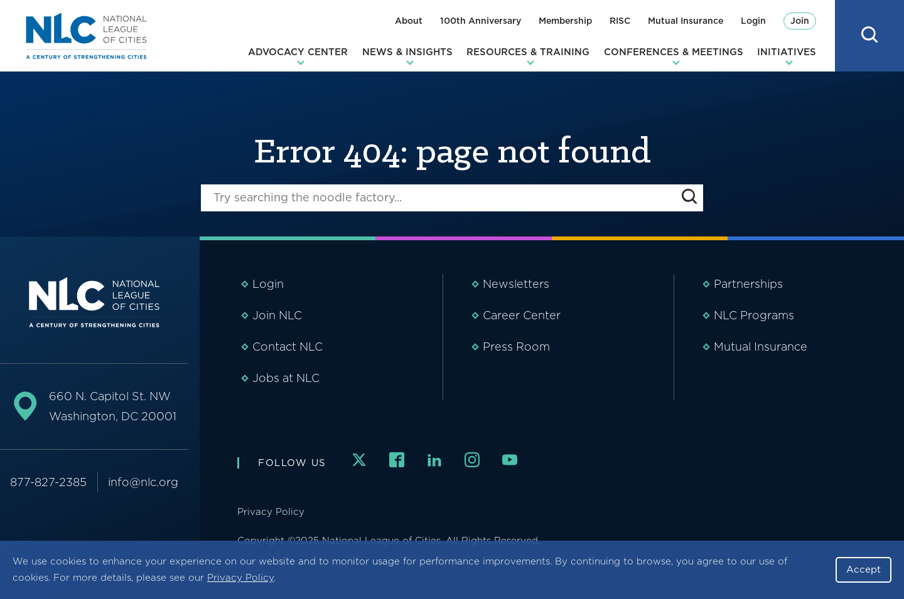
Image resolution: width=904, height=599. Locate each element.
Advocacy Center (298, 52)
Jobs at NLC (286, 377)
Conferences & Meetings (673, 52)
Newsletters (516, 283)
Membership (565, 21)
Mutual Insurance (685, 21)
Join (799, 21)
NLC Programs (754, 315)
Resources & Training (527, 52)
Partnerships (748, 283)
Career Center (522, 315)
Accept (863, 569)
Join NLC (277, 315)
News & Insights (407, 52)
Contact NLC (287, 346)
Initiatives (786, 52)
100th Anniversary (480, 21)
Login (753, 21)
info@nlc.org (143, 482)
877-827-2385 (48, 482)
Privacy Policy (240, 577)
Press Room (516, 346)
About (408, 21)
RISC (620, 21)
